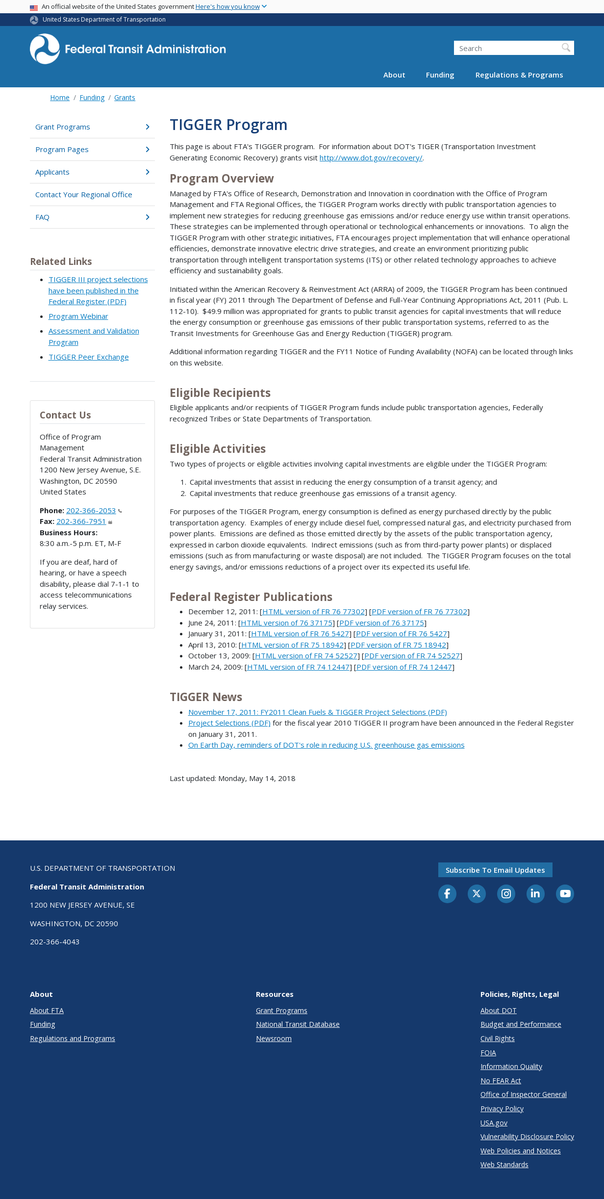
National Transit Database (298, 1024)
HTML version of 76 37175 (286, 622)
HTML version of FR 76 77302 (313, 611)
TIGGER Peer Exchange (89, 357)
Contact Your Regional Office (83, 194)
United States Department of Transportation (104, 19)
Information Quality (511, 1066)
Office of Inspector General (523, 1094)
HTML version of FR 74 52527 (306, 655)
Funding (440, 74)
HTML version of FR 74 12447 (298, 667)
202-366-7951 (84, 521)
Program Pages (92, 149)
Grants (124, 97)
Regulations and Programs (72, 1038)
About (394, 74)
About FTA (47, 1010)
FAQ (92, 217)
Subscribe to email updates (495, 870)
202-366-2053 (94, 510)
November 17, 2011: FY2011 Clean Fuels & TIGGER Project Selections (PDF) (317, 712)
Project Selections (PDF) (229, 723)
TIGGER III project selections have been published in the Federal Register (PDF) (98, 290)
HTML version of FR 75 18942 (292, 645)
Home (60, 97)
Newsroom (274, 1038)
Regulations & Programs (519, 74)
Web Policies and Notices (520, 1150)
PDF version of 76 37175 (381, 622)
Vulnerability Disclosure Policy (527, 1136)
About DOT (498, 1010)
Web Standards (504, 1164)
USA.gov (493, 1122)
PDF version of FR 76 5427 (401, 633)
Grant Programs (92, 126)
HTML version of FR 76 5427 (300, 633)
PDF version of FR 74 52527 (412, 655)
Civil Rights (497, 1038)
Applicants (92, 172)
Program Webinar (78, 316)
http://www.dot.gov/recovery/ (371, 157)
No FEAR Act (500, 1080)
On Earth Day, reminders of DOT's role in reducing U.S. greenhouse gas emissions (326, 745)
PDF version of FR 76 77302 (419, 611)
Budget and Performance (520, 1024)
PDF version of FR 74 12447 (404, 667)
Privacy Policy (502, 1108)
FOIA (488, 1052)
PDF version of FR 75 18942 (398, 645)
